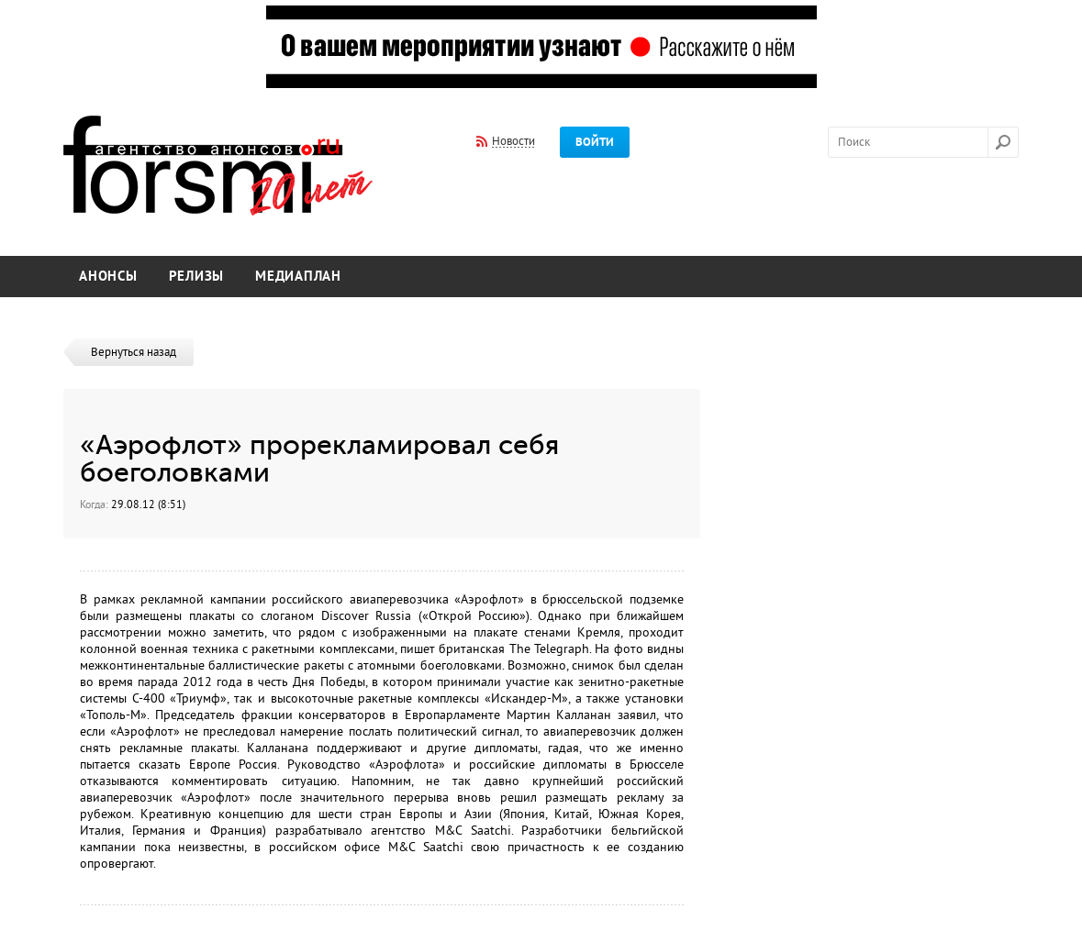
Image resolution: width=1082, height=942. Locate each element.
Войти (594, 142)
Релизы (197, 276)
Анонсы (108, 276)
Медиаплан (298, 276)
